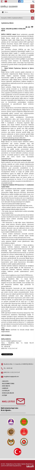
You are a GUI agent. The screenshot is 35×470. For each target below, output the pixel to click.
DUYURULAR (5, 390)
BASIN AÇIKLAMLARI (8, 393)
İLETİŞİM (4, 395)
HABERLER (5, 388)
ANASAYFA (5, 381)
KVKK (9, 18)
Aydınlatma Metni (17, 18)
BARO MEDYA (6, 386)
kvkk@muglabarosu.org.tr (13, 341)
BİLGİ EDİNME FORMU (8, 383)
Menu (5, 12)
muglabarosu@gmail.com (11, 376)
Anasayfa (3, 18)
